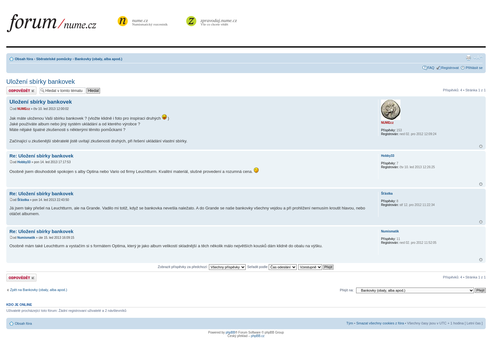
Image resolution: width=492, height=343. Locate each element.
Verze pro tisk (468, 57)
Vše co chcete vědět (218, 22)
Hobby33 (24, 162)
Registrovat (450, 68)
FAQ (431, 68)
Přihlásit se (474, 68)
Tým (349, 323)
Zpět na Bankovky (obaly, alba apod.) (38, 290)
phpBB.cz (258, 336)
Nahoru (481, 146)
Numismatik (26, 237)
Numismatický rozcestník (150, 22)
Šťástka (23, 200)
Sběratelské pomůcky (54, 59)
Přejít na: (347, 290)
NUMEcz (23, 109)
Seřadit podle (272, 267)
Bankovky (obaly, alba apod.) (98, 59)
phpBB (230, 332)
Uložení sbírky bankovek (40, 81)
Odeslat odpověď (21, 90)
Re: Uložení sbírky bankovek (41, 155)
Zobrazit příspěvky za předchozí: (202, 267)
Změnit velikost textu (478, 57)
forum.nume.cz (61, 25)
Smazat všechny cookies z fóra (380, 323)
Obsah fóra (24, 59)
